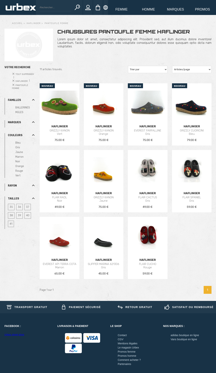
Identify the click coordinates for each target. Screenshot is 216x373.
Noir (17, 161)
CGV (120, 339)
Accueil (17, 23)
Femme (121, 9)
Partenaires (124, 364)
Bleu (18, 142)
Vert (18, 175)
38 (11, 215)
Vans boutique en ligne (184, 339)
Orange (19, 166)
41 (11, 223)
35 (11, 207)
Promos (202, 9)
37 (27, 207)
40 (27, 215)
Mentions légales (127, 343)
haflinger (34, 23)
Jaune (19, 152)
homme (148, 9)
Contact (122, 335)
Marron (19, 156)
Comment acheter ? (129, 359)
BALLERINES (22, 107)
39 (19, 215)
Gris (17, 147)
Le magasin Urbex (128, 347)
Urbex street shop (14, 334)
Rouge (19, 170)
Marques (175, 9)
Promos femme (127, 351)
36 (19, 207)
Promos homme (127, 355)
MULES (19, 112)
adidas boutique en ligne (185, 335)
